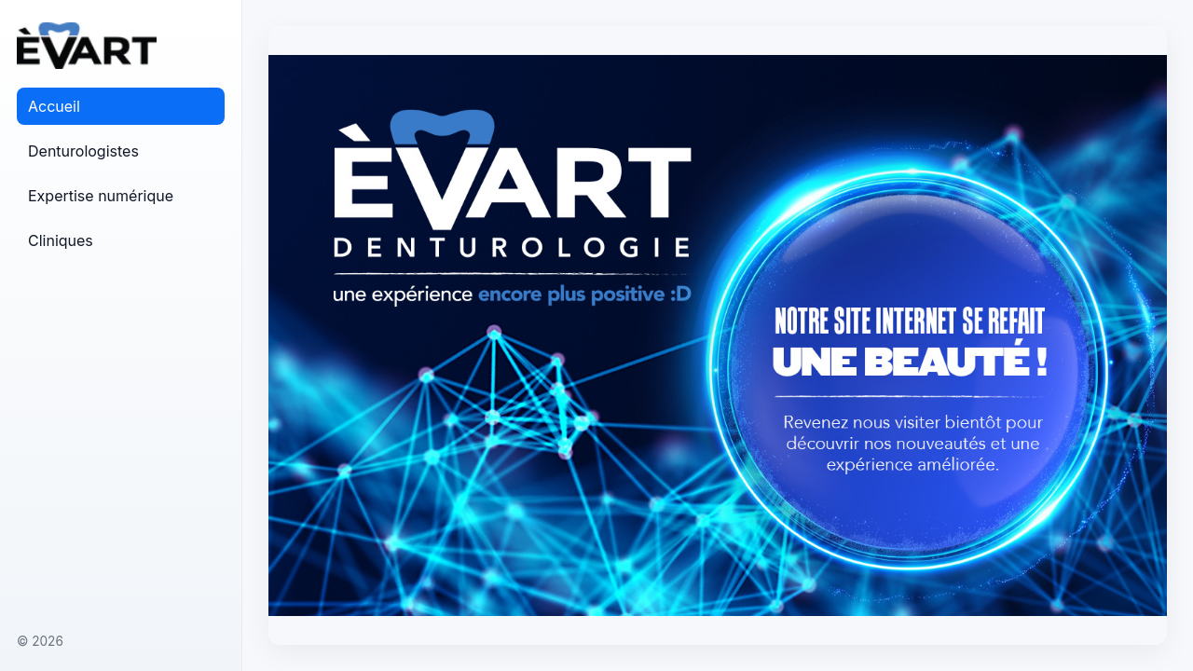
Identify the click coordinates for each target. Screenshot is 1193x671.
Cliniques (60, 240)
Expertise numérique (100, 195)
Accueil (54, 106)
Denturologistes (83, 151)
